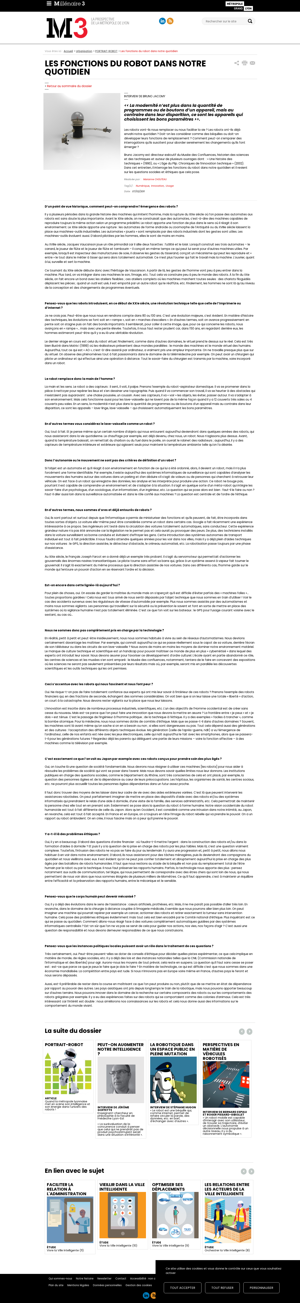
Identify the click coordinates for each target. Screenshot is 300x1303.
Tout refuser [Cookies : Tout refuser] (222, 1288)
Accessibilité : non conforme (148, 1278)
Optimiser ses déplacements (168, 1187)
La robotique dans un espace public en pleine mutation (172, 1049)
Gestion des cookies (139, 1285)
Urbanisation (84, 51)
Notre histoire (85, 1278)
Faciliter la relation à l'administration (66, 1189)
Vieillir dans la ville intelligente (122, 1187)
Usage (170, 185)
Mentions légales (78, 1285)
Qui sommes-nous (60, 1278)
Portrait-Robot (64, 1045)
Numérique (142, 185)
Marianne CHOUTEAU (155, 179)
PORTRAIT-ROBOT (106, 51)
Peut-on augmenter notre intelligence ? (121, 1049)
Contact (120, 1278)
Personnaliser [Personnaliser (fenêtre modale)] (261, 1288)
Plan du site (56, 1285)
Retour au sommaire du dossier (69, 86)
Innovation (157, 185)
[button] (237, 63)
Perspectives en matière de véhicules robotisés (221, 1051)
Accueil (68, 51)
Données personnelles (107, 1285)
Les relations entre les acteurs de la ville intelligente (227, 1189)
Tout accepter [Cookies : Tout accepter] (182, 1288)
